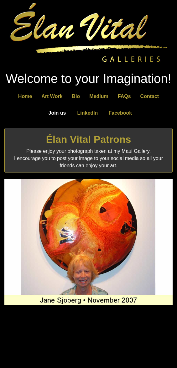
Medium (98, 96)
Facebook (120, 113)
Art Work (51, 96)
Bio (76, 96)
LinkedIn (87, 113)
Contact (149, 96)
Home (25, 96)
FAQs (124, 96)
